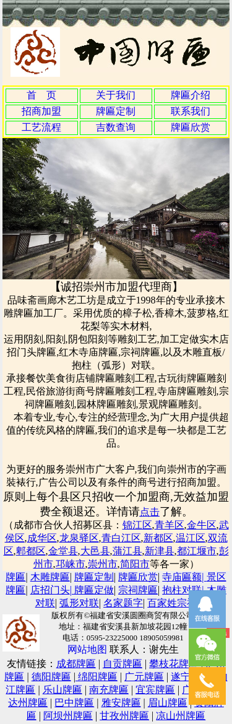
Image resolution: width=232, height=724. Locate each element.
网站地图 (87, 649)
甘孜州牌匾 (124, 715)
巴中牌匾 (74, 702)
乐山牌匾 (62, 689)
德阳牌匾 (51, 676)
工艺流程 (41, 127)
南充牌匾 (109, 689)
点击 (150, 512)
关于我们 (115, 95)
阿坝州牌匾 (68, 715)
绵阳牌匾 (96, 676)
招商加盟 (41, 111)
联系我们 (190, 111)
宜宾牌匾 (155, 689)
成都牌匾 (76, 663)
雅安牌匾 (121, 702)
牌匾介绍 (190, 95)
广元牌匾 (144, 676)
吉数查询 (115, 127)
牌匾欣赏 (190, 127)
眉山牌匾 (167, 702)
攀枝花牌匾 (174, 663)
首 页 (41, 95)
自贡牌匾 (122, 663)
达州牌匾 (28, 702)
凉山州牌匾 (180, 715)
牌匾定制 (115, 111)
